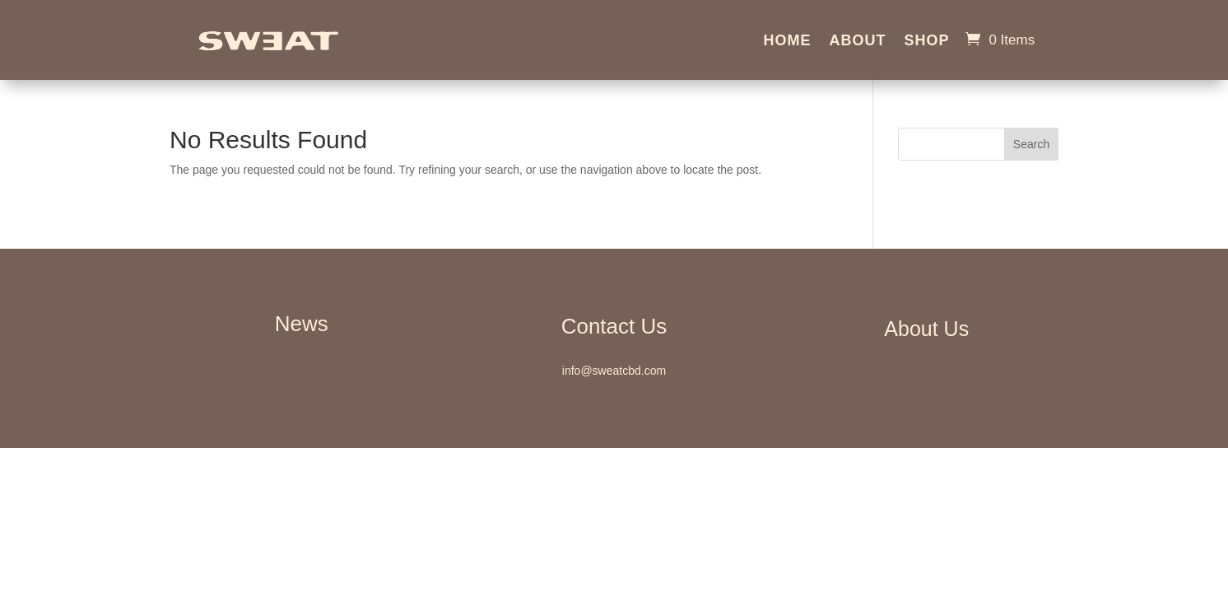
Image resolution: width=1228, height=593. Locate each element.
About (857, 42)
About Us (926, 328)
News (301, 323)
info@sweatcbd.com (614, 370)
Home (787, 42)
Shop (926, 42)
